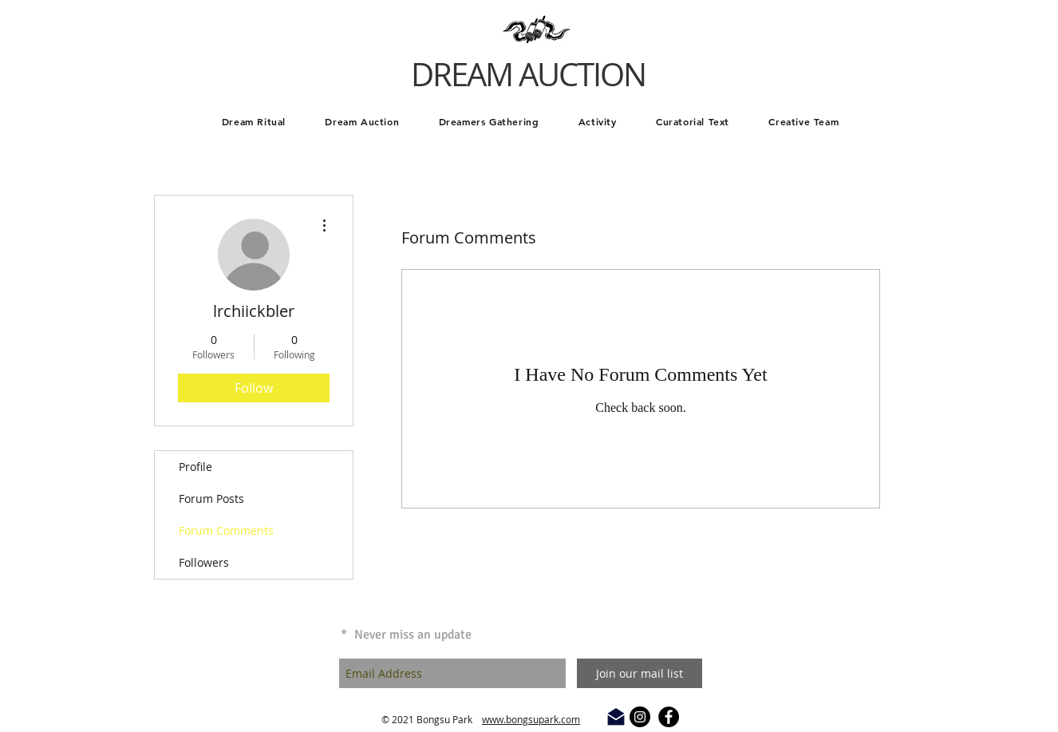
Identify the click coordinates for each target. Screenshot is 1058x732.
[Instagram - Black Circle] (640, 716)
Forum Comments (226, 530)
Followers (204, 562)
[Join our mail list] (639, 673)
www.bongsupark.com (531, 719)
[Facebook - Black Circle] (668, 716)
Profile (195, 466)
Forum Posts (211, 498)
